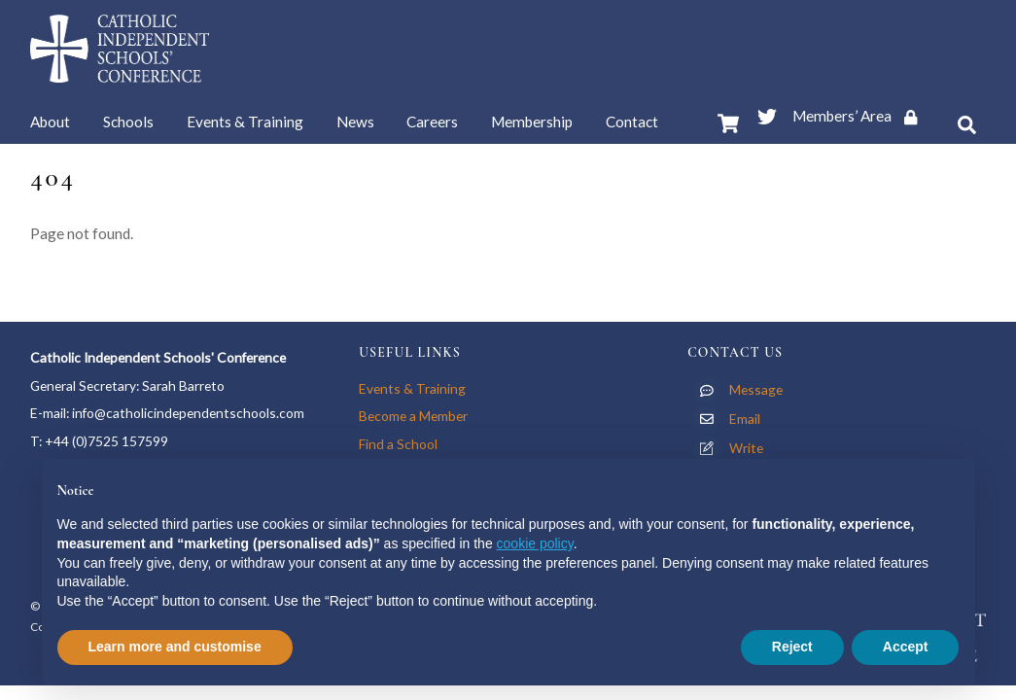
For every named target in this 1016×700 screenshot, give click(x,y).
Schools (128, 121)
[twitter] (767, 113)
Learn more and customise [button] (175, 646)
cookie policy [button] (535, 543)
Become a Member (413, 415)
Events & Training (245, 121)
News (355, 121)
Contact (632, 121)
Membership (532, 121)
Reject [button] (792, 646)
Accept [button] (905, 646)
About (50, 121)
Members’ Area (861, 115)
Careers (432, 121)
